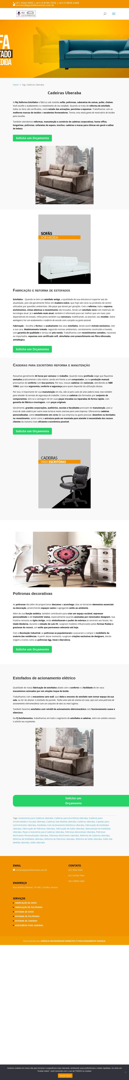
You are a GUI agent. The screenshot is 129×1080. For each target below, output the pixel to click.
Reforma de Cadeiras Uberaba (95, 835)
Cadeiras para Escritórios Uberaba (71, 818)
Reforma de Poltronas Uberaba (59, 839)
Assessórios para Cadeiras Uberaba (36, 818)
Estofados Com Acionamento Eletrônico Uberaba (60, 825)
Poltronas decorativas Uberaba (80, 832)
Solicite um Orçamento (32, 138)
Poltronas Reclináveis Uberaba (64, 835)
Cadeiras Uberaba (86, 821)
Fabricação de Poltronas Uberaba (39, 828)
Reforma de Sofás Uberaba (89, 839)
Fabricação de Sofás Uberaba (70, 828)
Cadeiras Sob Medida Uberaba (61, 821)
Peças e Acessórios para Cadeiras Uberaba (43, 832)
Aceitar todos (65, 1076)
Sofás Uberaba (38, 842)
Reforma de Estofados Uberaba (28, 839)
